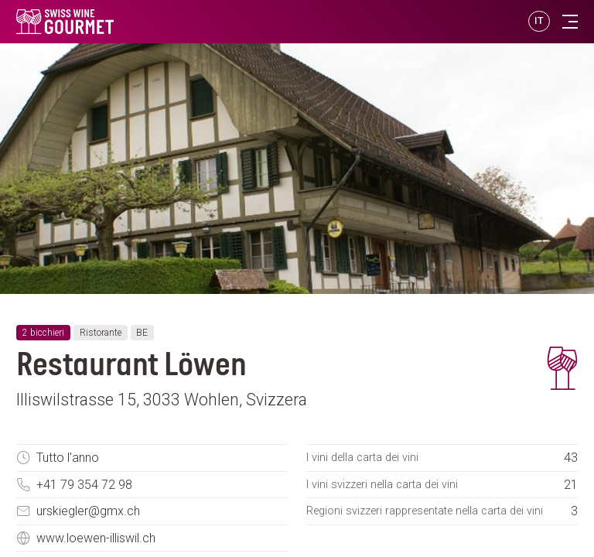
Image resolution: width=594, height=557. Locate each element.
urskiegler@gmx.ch (88, 511)
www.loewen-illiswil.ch (95, 538)
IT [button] (539, 20)
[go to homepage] (140, 22)
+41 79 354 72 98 (84, 484)
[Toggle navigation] (570, 22)
